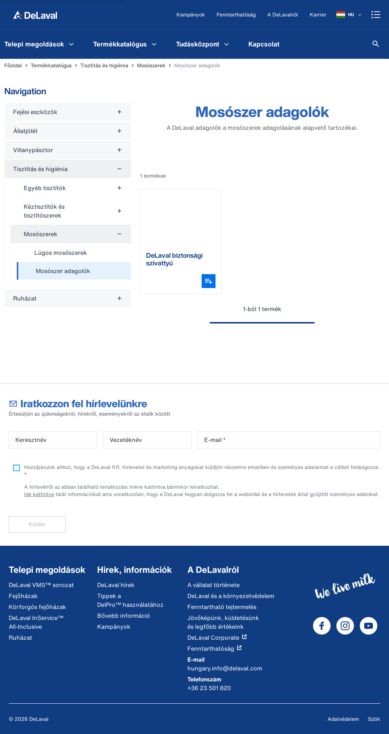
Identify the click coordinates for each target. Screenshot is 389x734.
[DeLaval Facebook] (321, 626)
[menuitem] (125, 43)
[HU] (349, 14)
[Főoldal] (35, 14)
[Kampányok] (191, 15)
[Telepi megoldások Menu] (71, 43)
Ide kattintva (39, 494)
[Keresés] (376, 44)
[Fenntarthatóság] (236, 15)
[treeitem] (74, 271)
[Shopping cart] (376, 14)
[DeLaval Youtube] (368, 626)
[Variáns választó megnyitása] (209, 281)
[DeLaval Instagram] (345, 626)
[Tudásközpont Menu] (226, 43)
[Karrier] (318, 15)
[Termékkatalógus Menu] (154, 43)
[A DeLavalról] (283, 15)
